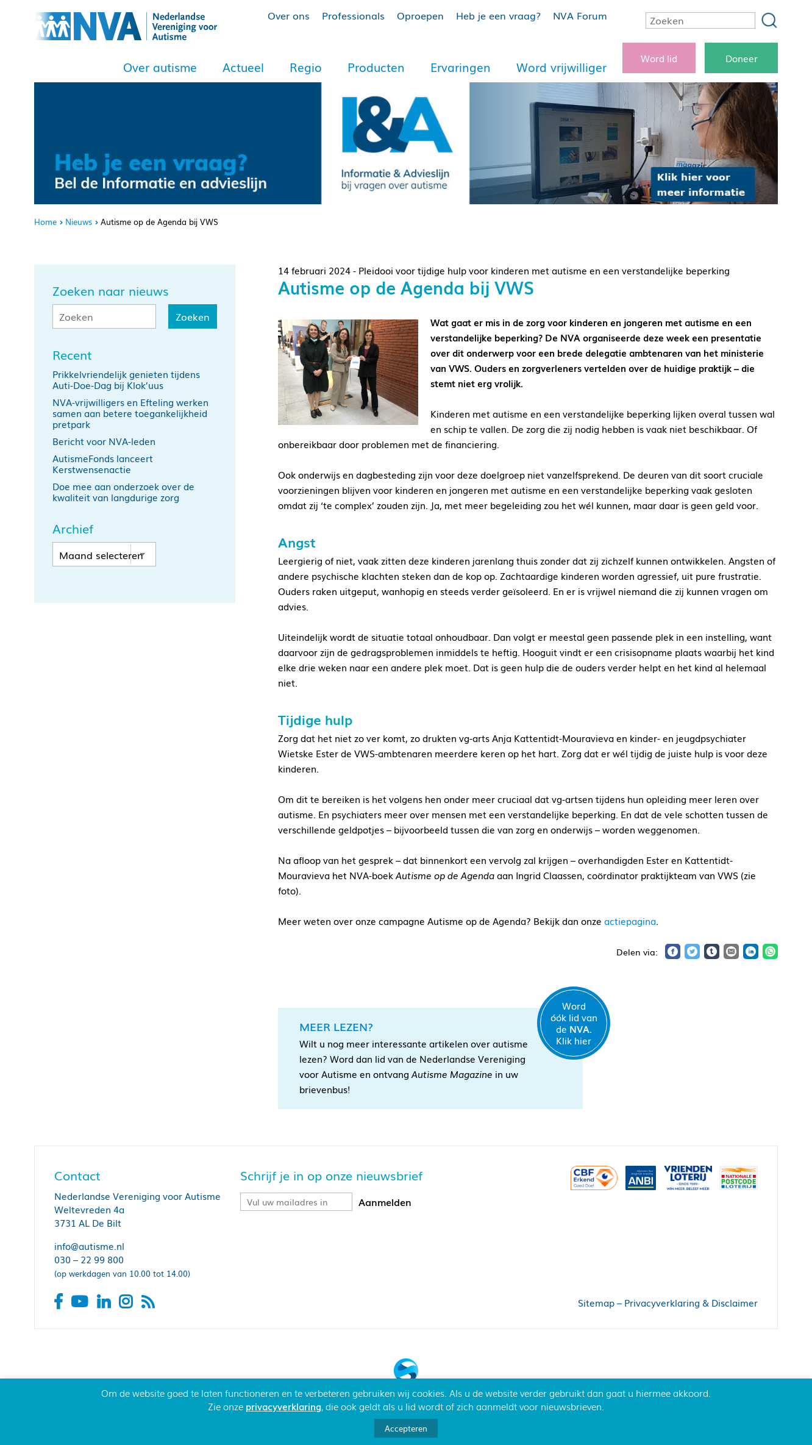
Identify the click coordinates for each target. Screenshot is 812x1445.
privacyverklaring (283, 1406)
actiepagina (630, 920)
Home (45, 221)
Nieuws (78, 221)
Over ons (289, 15)
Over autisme (160, 67)
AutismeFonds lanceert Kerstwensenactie (102, 463)
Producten (376, 67)
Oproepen (420, 15)
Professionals (353, 15)
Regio (306, 67)
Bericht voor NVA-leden (103, 441)
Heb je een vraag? (498, 15)
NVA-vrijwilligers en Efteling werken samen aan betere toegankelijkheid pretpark (130, 412)
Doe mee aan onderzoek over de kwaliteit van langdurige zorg (123, 491)
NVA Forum (580, 15)
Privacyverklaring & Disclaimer (691, 1302)
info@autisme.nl (89, 1245)
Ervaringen (460, 67)
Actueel (243, 67)
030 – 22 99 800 (89, 1259)
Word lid (659, 58)
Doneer (741, 58)
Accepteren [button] (406, 1428)
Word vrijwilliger (561, 67)
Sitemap (596, 1302)
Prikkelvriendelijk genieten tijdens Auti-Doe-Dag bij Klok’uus (126, 379)
